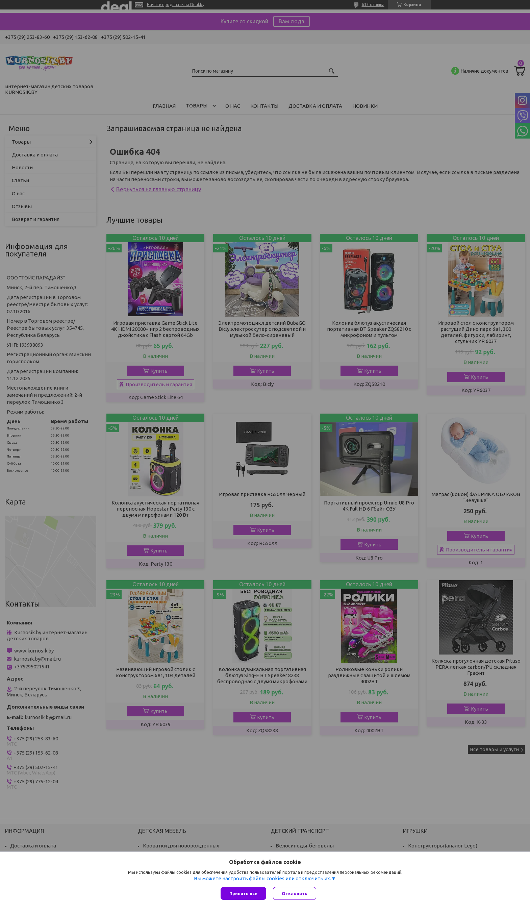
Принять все (243, 893)
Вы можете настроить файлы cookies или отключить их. (262, 878)
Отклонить (294, 893)
